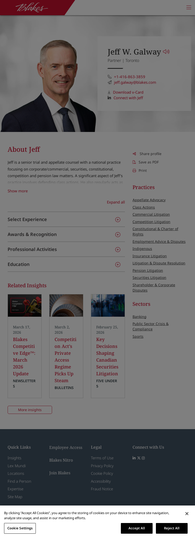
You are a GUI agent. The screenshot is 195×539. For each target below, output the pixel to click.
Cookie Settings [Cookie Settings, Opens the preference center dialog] (20, 528)
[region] (97, 522)
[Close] (186, 513)
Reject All (172, 528)
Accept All (136, 528)
